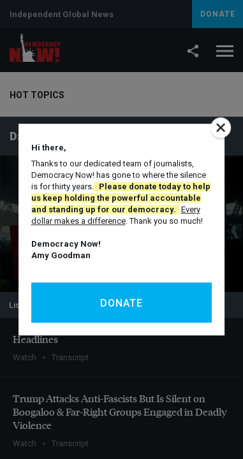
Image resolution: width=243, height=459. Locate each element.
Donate (121, 303)
